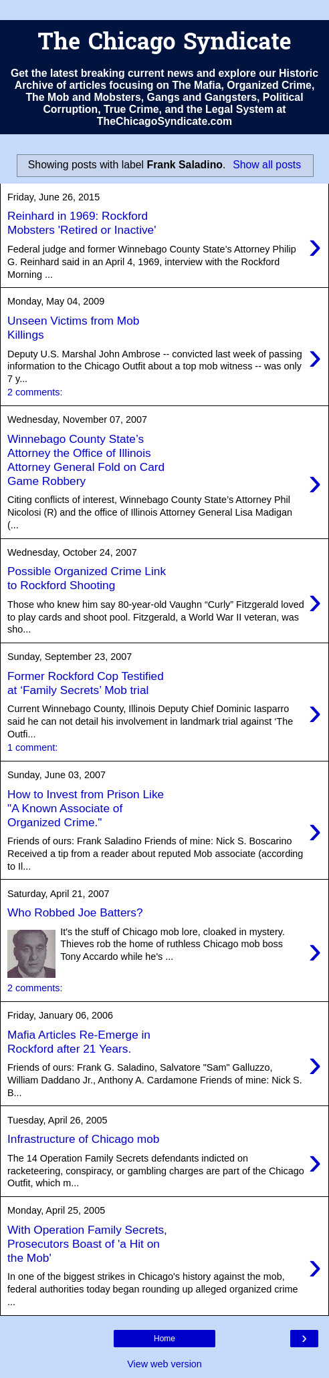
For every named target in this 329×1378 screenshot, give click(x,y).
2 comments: (34, 392)
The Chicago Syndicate (164, 44)
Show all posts (267, 164)
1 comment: (32, 747)
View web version (164, 1364)
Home (164, 1338)
